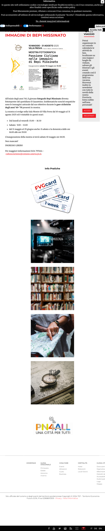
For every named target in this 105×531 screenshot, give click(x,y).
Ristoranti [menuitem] (82, 469)
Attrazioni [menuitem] (63, 469)
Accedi (87, 111)
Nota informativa (70, 498)
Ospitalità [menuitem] (82, 463)
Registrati (89, 116)
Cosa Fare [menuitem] (63, 463)
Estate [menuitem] (43, 471)
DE (95, 528)
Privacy (58, 498)
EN (100, 528)
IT (91, 528)
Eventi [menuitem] (61, 467)
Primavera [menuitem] (44, 468)
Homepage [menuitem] (31, 463)
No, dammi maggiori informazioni (52, 21)
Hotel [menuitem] (80, 467)
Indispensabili (12, 26)
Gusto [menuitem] (61, 472)
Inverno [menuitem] (44, 476)
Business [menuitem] (62, 474)
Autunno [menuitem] (44, 473)
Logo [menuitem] (99, 482)
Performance (35, 26)
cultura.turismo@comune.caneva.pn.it (23, 154)
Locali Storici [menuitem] (83, 472)
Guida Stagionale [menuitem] (46, 464)
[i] (21, 26)
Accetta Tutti (96, 30)
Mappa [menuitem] (99, 484)
